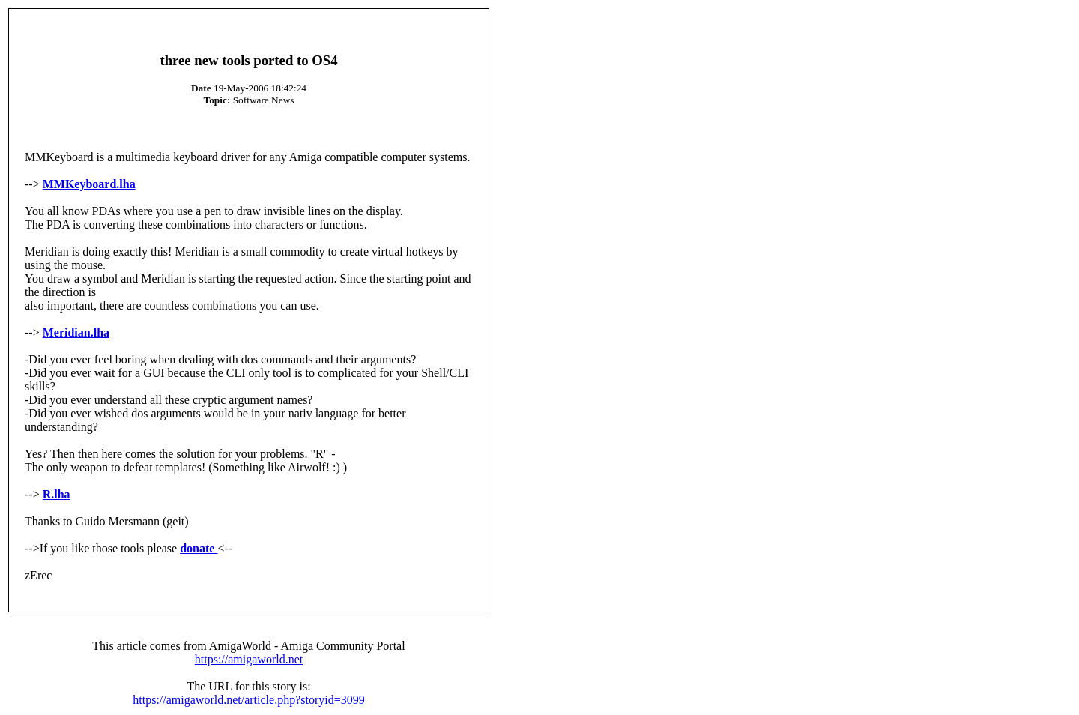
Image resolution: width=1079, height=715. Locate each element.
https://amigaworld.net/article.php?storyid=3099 (248, 699)
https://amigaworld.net (249, 659)
